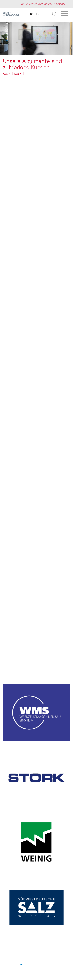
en (37, 14)
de (31, 14)
